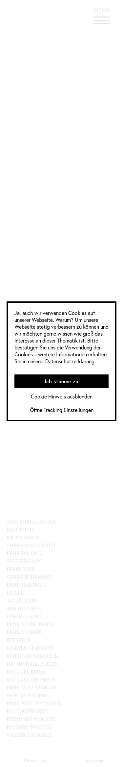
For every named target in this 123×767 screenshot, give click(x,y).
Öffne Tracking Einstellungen (61, 409)
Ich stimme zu (61, 381)
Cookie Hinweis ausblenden (61, 396)
